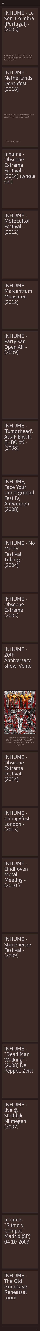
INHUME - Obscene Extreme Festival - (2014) (15, 768)
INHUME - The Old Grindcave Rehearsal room (15, 1287)
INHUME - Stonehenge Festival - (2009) (17, 947)
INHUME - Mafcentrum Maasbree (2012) (18, 294)
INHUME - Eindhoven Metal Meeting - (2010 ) (16, 874)
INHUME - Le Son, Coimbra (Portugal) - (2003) (19, 21)
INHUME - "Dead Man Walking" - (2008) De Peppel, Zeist (18, 1060)
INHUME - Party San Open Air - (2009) (15, 344)
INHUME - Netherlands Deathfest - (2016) (18, 80)
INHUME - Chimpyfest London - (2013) (17, 821)
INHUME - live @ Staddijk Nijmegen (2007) (15, 1116)
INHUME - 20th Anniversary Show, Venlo (18, 657)
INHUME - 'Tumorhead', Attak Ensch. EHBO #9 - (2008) (18, 437)
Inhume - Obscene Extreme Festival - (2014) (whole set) (19, 167)
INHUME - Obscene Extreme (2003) (15, 607)
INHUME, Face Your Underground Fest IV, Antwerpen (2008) (19, 495)
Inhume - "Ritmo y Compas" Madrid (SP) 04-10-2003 (17, 1231)
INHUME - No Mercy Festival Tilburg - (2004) (19, 554)
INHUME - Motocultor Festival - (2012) (17, 223)
